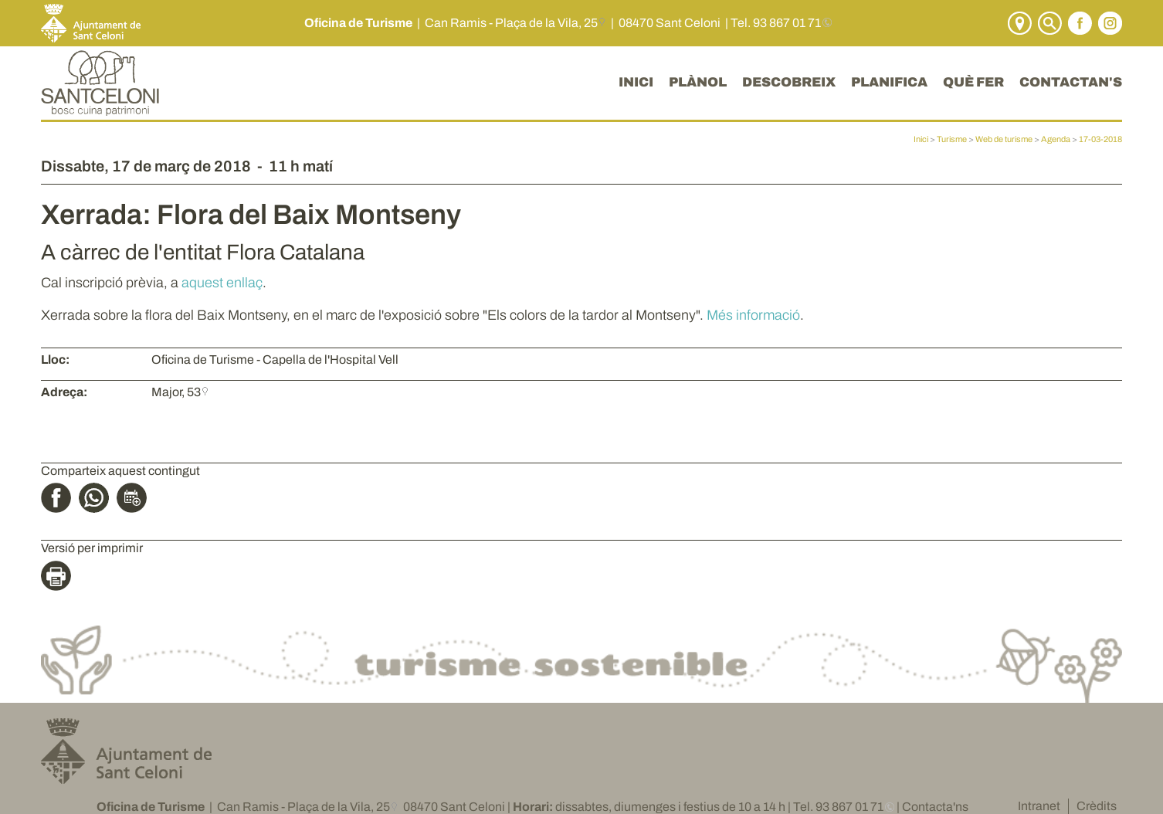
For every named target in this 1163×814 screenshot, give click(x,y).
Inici (921, 139)
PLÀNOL (698, 82)
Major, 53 (176, 392)
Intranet (1039, 805)
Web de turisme (1003, 139)
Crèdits (1097, 805)
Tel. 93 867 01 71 (776, 22)
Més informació (753, 315)
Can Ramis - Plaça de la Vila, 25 (511, 22)
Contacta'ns (935, 806)
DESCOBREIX (789, 82)
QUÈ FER (973, 82)
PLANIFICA (889, 82)
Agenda (1055, 139)
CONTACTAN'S (1070, 82)
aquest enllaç (222, 282)
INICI (636, 82)
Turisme (952, 139)
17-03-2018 (1100, 139)
